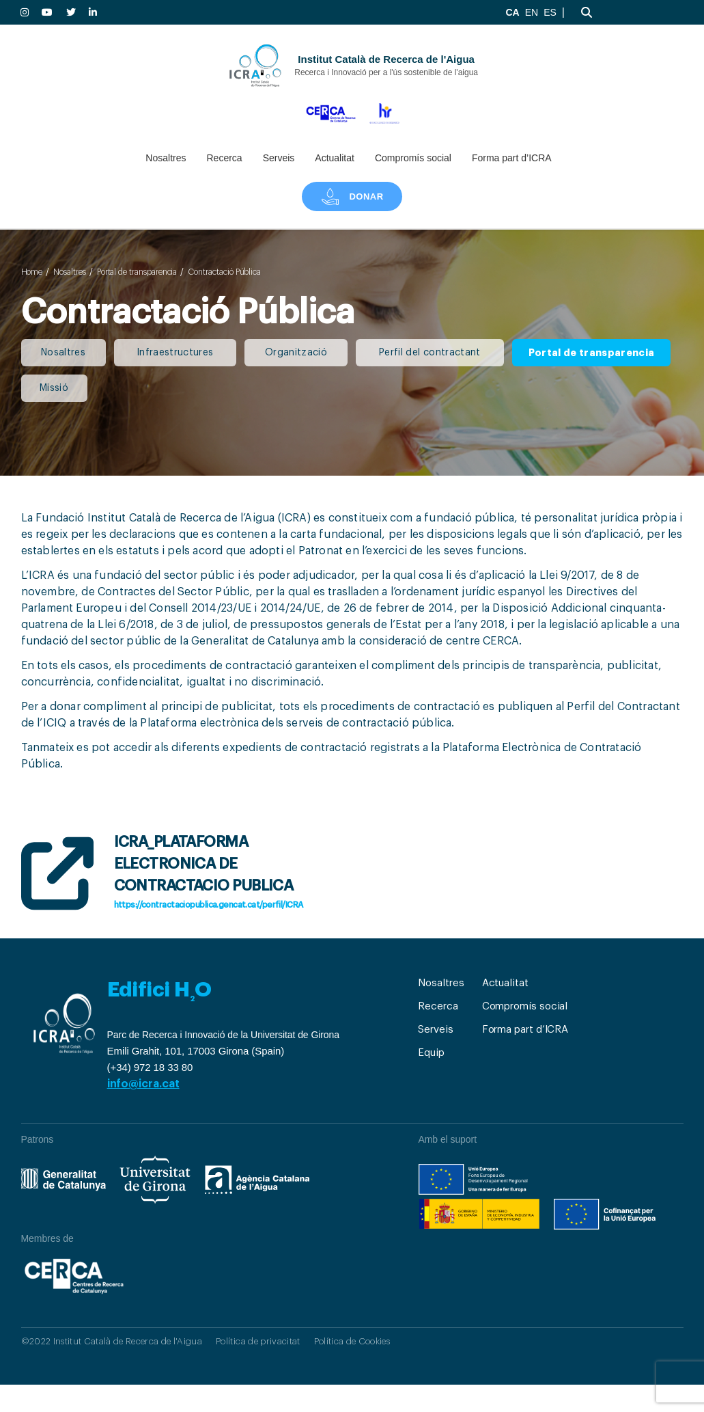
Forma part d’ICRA (512, 157)
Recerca (224, 157)
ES (550, 12)
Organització (296, 352)
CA (512, 12)
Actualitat (334, 157)
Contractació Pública (224, 272)
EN (531, 12)
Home (32, 272)
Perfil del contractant (429, 352)
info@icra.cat (143, 1083)
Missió (54, 388)
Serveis (279, 157)
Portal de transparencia (137, 272)
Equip (431, 1053)
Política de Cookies (352, 1341)
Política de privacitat (258, 1341)
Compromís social (413, 157)
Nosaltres (165, 157)
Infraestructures (175, 352)
